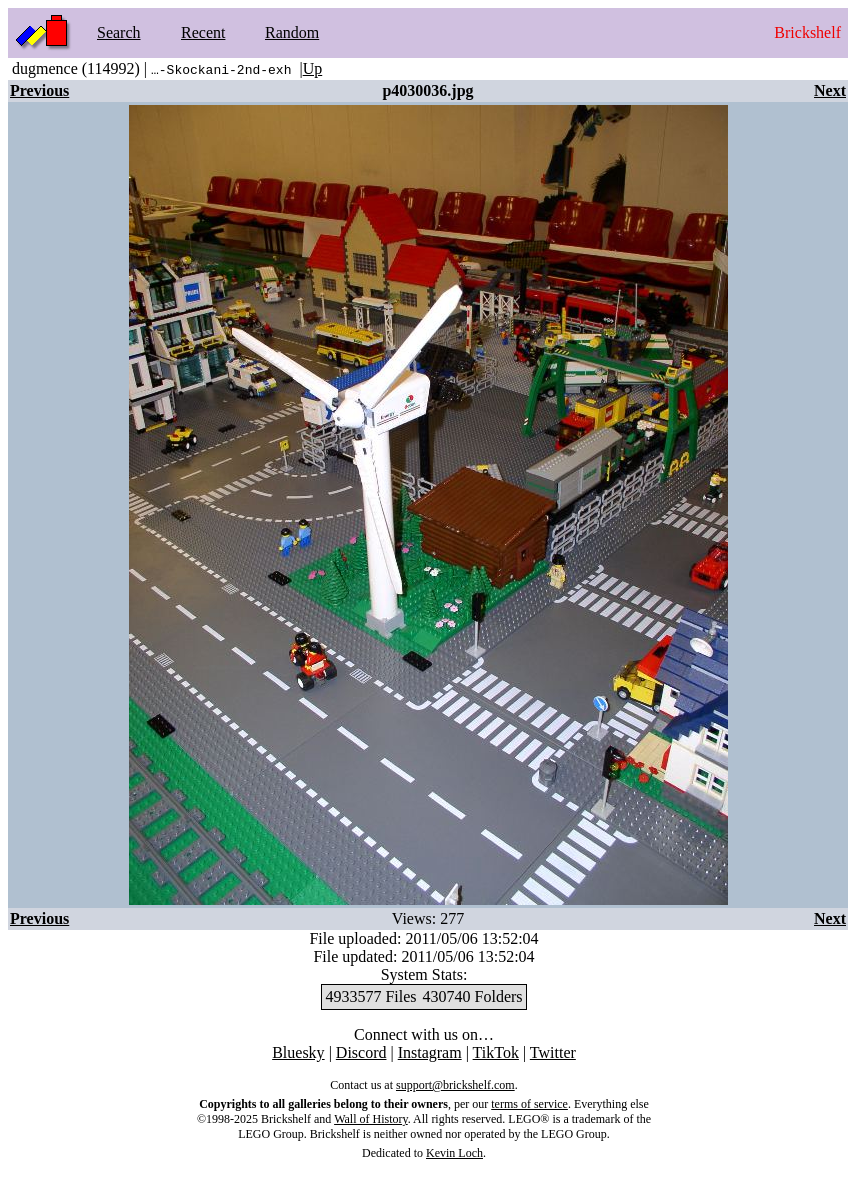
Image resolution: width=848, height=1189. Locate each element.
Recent (203, 32)
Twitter (553, 1052)
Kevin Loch (454, 1153)
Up (313, 68)
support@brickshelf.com (455, 1085)
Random (292, 32)
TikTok (496, 1052)
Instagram (430, 1052)
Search (119, 32)
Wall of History (371, 1119)
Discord (361, 1052)
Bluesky (298, 1052)
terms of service (529, 1104)
